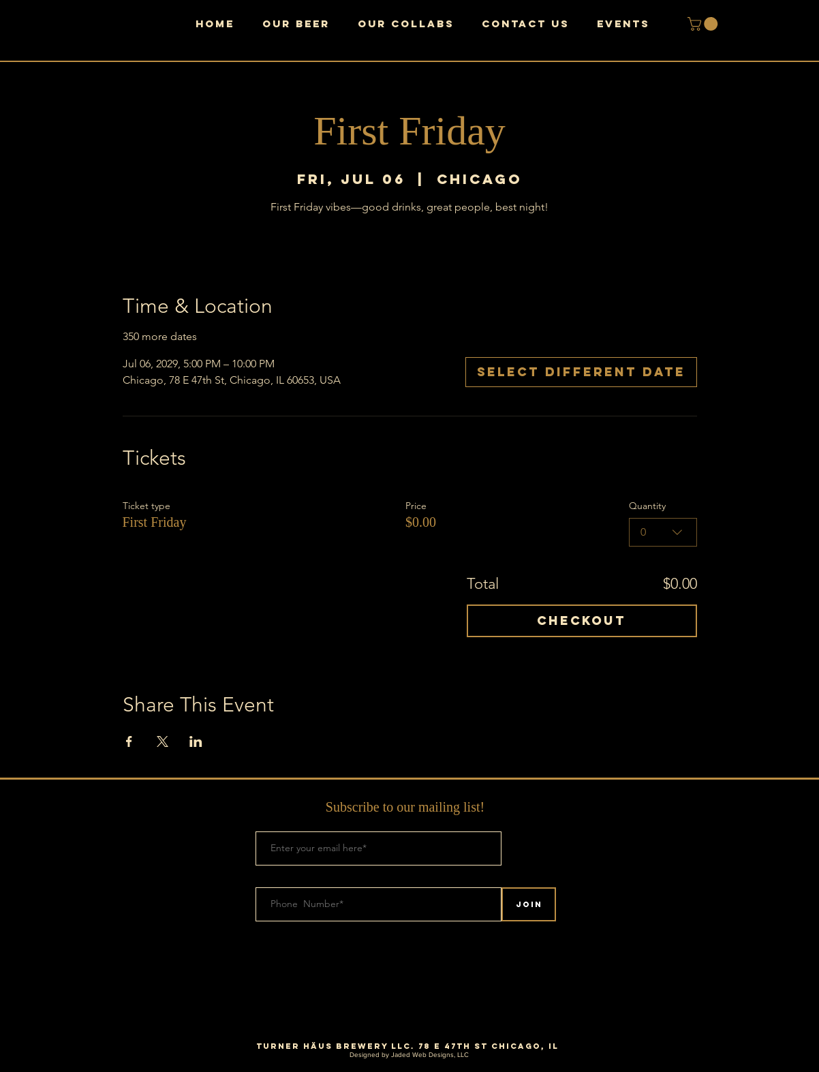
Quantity (647, 506)
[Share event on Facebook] (129, 741)
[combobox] (663, 532)
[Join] (528, 904)
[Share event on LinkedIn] (195, 741)
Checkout (581, 620)
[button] (704, 24)
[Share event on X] (162, 741)
